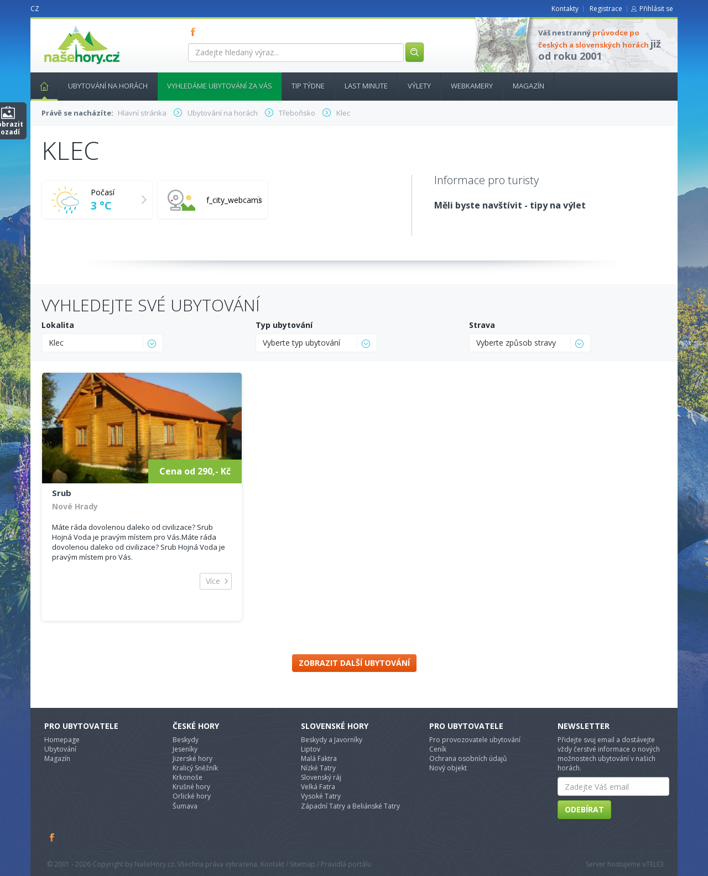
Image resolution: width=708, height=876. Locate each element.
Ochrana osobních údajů (468, 758)
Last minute (366, 86)
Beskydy (186, 739)
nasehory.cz (61, 26)
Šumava (185, 806)
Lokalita (57, 325)
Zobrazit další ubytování (354, 663)
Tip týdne (308, 86)
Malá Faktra (319, 758)
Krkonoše (187, 777)
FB (195, 31)
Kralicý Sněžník (195, 768)
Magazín (528, 86)
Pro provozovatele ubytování (474, 739)
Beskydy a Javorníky (331, 739)
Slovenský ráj (321, 777)
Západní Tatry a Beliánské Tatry (350, 806)
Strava (482, 325)
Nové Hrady (75, 506)
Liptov (310, 749)
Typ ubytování (284, 325)
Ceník (437, 749)
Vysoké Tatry (321, 796)
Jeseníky (185, 749)
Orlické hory (192, 796)
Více (213, 581)
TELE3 (655, 864)
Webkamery (472, 86)
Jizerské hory (192, 758)
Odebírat (584, 809)
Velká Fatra (318, 786)
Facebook (52, 837)
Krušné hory (191, 786)
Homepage (62, 739)
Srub (61, 492)
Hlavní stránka (40, 86)
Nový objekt (448, 768)
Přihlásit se (656, 8)
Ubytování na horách (108, 86)
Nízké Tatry (318, 768)
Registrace (606, 8)
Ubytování (60, 749)
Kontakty (565, 8)
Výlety (419, 86)
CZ (34, 8)
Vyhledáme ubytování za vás (219, 86)
